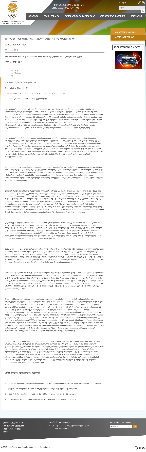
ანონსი (5, 432)
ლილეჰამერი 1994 (66, 39)
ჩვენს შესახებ (52, 16)
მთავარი (33, 16)
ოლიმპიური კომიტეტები (13, 423)
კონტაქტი (136, 16)
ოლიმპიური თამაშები (112, 16)
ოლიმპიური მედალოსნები (80, 16)
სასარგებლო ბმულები (12, 429)
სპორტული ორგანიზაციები (14, 426)
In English (122, 3)
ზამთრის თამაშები (45, 39)
